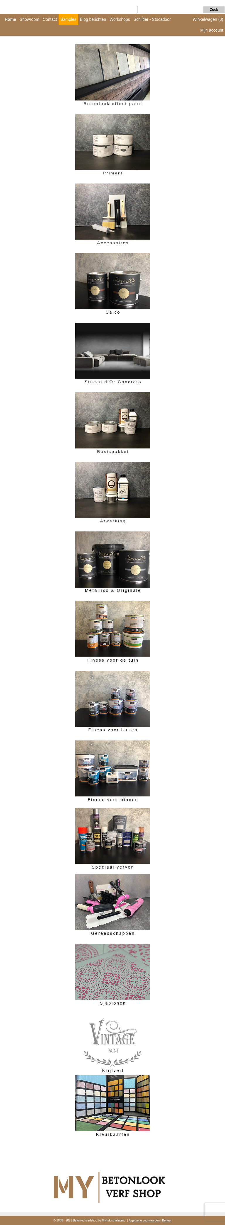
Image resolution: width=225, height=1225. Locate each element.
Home (10, 19)
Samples (68, 19)
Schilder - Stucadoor (152, 19)
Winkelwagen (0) (208, 19)
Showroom (29, 19)
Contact (50, 19)
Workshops (120, 19)
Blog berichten (93, 19)
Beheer (166, 1220)
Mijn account (211, 30)
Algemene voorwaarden (144, 1220)
